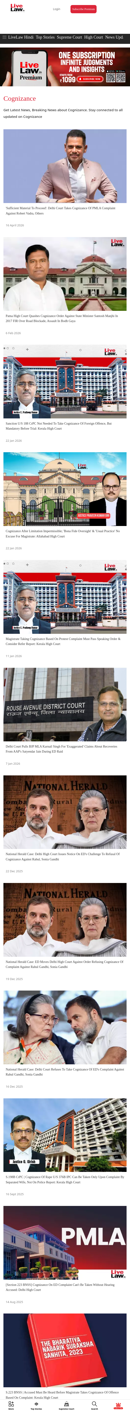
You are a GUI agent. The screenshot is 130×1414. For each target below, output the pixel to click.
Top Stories (45, 37)
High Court (93, 37)
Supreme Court (69, 37)
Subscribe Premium (83, 9)
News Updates (117, 37)
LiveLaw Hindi (20, 37)
